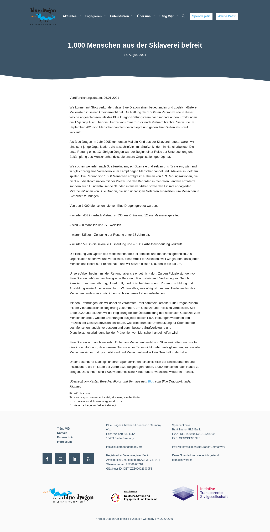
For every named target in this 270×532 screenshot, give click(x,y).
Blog (151, 381)
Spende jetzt (201, 16)
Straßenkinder (132, 397)
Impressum (64, 441)
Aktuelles (73, 16)
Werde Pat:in (227, 16)
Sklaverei (116, 397)
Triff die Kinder (82, 393)
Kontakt (62, 432)
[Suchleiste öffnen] (183, 16)
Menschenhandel (100, 397)
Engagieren (96, 16)
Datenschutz (65, 437)
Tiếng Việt (169, 16)
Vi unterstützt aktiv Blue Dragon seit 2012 (98, 401)
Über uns (147, 16)
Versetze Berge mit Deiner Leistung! (95, 405)
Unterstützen (123, 16)
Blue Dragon (81, 397)
